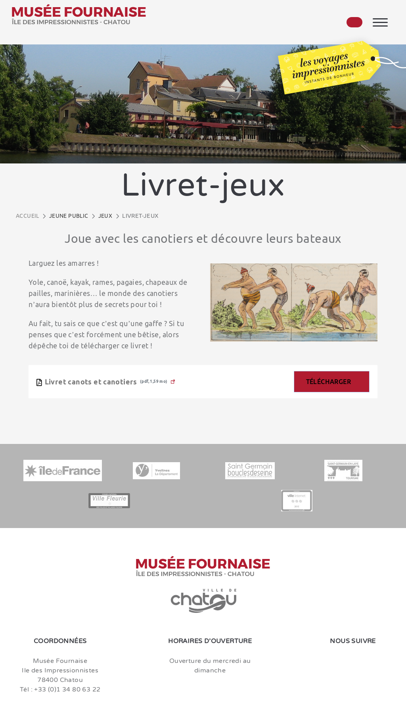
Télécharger (328, 381)
